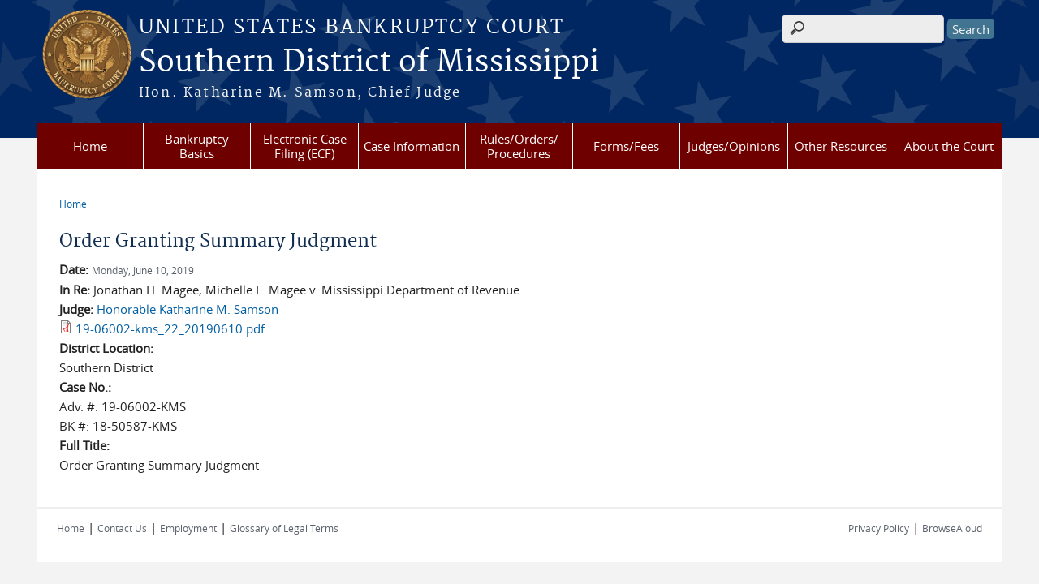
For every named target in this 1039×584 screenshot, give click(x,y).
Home (90, 146)
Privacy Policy (878, 528)
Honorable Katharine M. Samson (187, 309)
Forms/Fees (626, 146)
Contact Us (122, 528)
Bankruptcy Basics (197, 146)
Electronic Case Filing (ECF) (305, 146)
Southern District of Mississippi (369, 62)
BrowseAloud (952, 528)
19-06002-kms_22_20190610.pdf (170, 328)
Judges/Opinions (734, 146)
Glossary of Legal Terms (284, 528)
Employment (188, 528)
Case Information (411, 146)
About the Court (949, 146)
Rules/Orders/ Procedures (519, 146)
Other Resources (841, 146)
